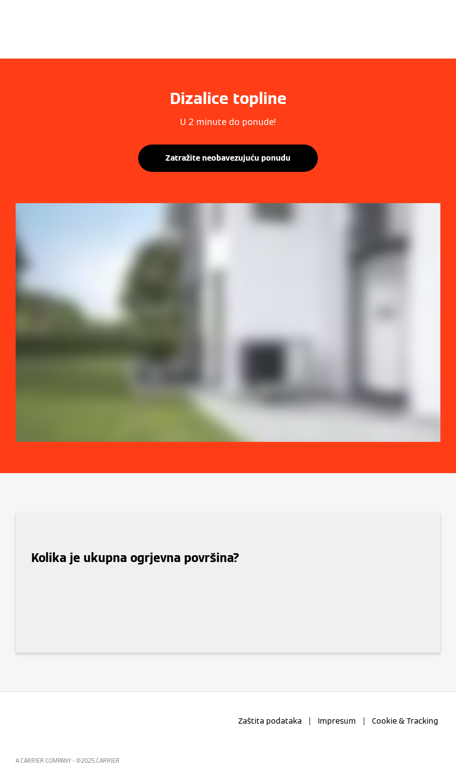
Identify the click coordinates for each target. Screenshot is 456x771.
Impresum (337, 721)
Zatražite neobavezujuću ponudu (228, 158)
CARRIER (108, 760)
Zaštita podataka (270, 721)
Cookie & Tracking (405, 721)
